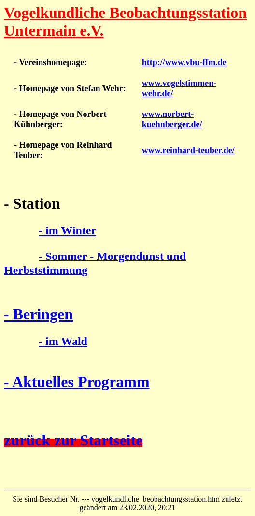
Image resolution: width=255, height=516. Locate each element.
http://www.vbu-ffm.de (184, 62)
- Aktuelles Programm (77, 381)
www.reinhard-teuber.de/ (188, 150)
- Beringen (38, 314)
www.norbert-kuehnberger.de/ (172, 119)
